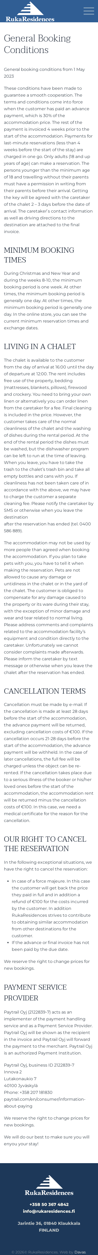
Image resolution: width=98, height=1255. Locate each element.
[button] (89, 11)
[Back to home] (30, 11)
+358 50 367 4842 (49, 1204)
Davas (80, 1252)
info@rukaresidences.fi (49, 1211)
